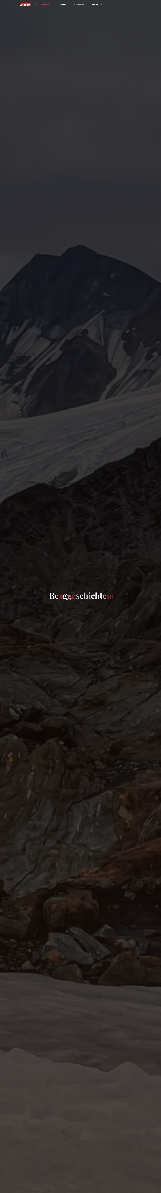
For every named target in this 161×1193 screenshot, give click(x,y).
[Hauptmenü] (141, 5)
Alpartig (24, 4)
